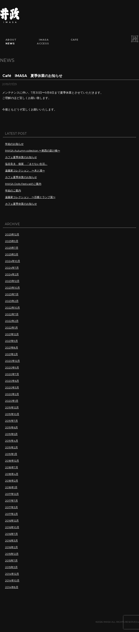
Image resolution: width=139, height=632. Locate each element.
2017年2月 (11, 514)
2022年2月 (12, 321)
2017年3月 (11, 507)
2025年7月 (11, 247)
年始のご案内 (13, 190)
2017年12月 (12, 494)
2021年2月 (11, 354)
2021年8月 (11, 347)
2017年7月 (11, 500)
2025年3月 (11, 254)
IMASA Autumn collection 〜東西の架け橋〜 (32, 150)
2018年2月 (11, 480)
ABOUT (11, 39)
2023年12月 (12, 281)
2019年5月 (11, 434)
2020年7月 (12, 374)
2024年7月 (12, 267)
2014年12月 (12, 573)
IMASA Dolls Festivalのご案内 (23, 183)
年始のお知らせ (14, 144)
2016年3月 (11, 540)
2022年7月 (12, 314)
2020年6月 (12, 380)
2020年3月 (12, 387)
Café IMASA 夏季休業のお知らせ (32, 76)
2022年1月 (11, 327)
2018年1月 (11, 487)
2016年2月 (11, 547)
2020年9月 (12, 367)
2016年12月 (12, 520)
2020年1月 (11, 400)
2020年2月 (12, 394)
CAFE (74, 39)
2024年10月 (12, 261)
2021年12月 (12, 334)
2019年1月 (11, 454)
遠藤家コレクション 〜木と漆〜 (25, 170)
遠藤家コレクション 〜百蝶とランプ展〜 (30, 197)
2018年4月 (11, 474)
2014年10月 (12, 580)
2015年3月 (11, 567)
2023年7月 (12, 294)
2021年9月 (11, 341)
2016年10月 (12, 527)
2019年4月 (11, 440)
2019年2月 (11, 447)
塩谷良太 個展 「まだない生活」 (26, 163)
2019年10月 (12, 414)
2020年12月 (12, 360)
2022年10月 (12, 307)
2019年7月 (11, 420)
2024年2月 (12, 274)
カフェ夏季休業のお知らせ (21, 157)
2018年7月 (11, 467)
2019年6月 (11, 427)
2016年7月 (11, 534)
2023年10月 (12, 287)
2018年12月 (12, 460)
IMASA (44, 39)
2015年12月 (12, 553)
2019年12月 (12, 407)
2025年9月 (11, 241)
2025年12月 (12, 234)
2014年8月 (11, 587)
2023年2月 (12, 301)
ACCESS (43, 43)
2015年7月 (11, 560)
